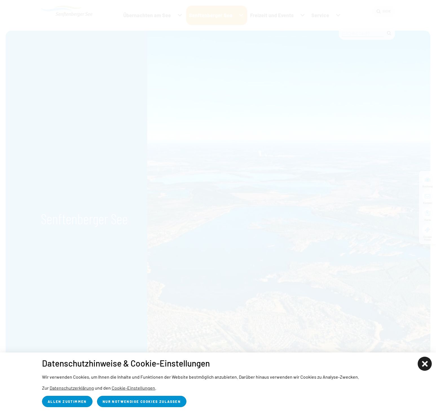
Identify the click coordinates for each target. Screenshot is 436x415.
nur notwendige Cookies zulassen (142, 401)
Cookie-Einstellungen (133, 387)
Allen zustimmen (67, 401)
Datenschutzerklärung (72, 387)
